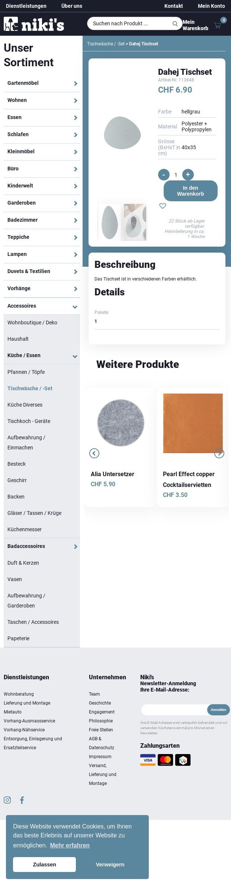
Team (94, 694)
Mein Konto (211, 6)
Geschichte (100, 703)
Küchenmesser (24, 529)
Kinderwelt (20, 186)
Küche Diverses (24, 405)
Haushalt (18, 339)
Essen (14, 117)
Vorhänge (19, 288)
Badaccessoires (26, 546)
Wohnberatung (19, 694)
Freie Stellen (101, 729)
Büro (13, 168)
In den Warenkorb (190, 191)
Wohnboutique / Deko (32, 323)
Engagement (102, 712)
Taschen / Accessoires (33, 622)
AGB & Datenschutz (101, 743)
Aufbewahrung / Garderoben (26, 601)
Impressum (100, 756)
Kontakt (173, 6)
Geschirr (17, 480)
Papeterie (18, 638)
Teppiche (18, 237)
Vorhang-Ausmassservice (29, 721)
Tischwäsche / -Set (29, 388)
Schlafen (18, 134)
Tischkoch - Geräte (28, 421)
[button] (162, 206)
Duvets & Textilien (28, 271)
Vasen (14, 579)
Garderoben (21, 203)
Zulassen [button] (44, 865)
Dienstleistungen (26, 6)
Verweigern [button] (110, 865)
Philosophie (101, 721)
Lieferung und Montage (27, 703)
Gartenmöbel (23, 83)
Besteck (16, 464)
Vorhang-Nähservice (24, 729)
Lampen (17, 254)
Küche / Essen (24, 355)
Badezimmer (22, 220)
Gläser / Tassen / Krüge (34, 513)
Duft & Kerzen (23, 563)
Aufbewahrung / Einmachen (26, 442)
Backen (16, 497)
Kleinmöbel (21, 151)
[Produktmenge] (176, 175)
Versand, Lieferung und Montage (102, 774)
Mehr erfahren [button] (70, 845)
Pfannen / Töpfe (26, 372)
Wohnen (17, 100)
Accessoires (21, 306)
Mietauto (13, 712)
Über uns (71, 6)
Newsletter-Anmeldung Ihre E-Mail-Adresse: (168, 686)
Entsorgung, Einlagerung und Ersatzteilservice (33, 743)
